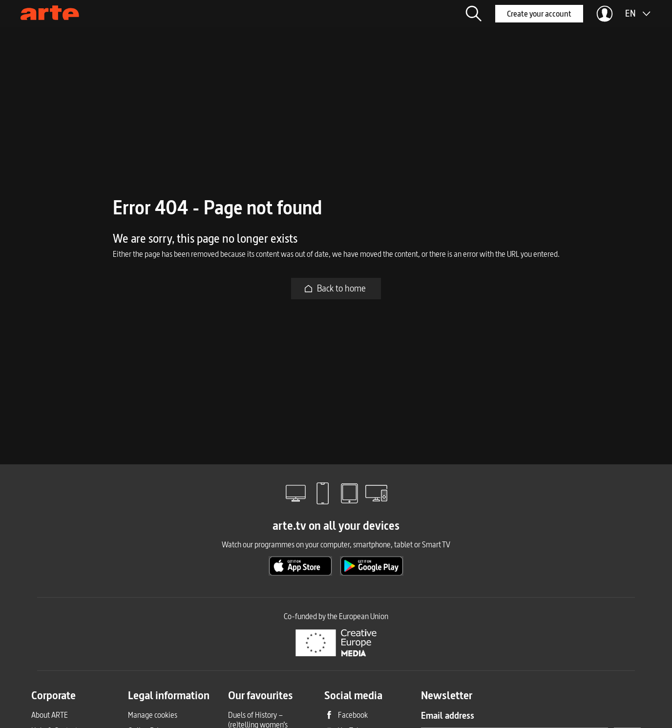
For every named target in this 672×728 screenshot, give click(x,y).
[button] (473, 13)
